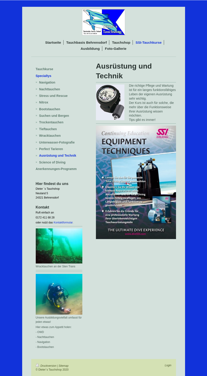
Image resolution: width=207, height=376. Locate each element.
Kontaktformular (63, 222)
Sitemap (64, 365)
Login (168, 365)
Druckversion (46, 365)
